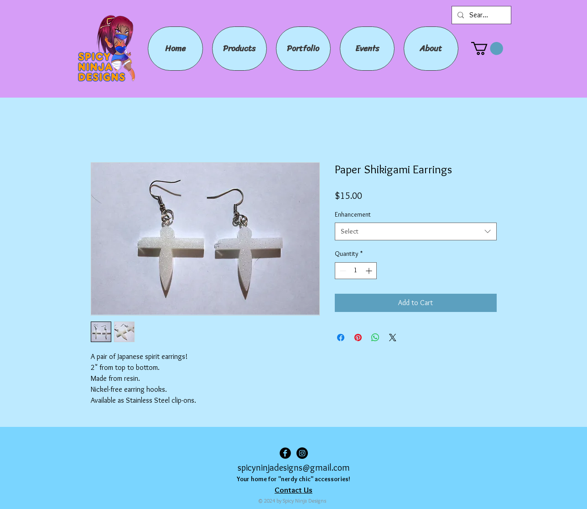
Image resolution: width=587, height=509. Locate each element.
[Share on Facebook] (340, 337)
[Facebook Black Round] (285, 453)
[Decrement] (342, 271)
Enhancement (353, 214)
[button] (487, 48)
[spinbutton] (356, 271)
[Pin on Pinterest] (358, 337)
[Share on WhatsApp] (375, 337)
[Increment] (369, 271)
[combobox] (416, 231)
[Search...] (480, 15)
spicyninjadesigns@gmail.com (294, 467)
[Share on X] (392, 337)
